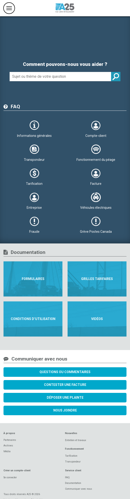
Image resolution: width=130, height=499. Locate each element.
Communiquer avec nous (78, 488)
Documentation (73, 483)
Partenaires (10, 440)
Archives (8, 445)
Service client (73, 470)
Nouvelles (71, 433)
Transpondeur (73, 461)
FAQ (67, 477)
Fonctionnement (74, 448)
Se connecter (10, 477)
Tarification (71, 455)
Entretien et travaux (75, 440)
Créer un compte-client (17, 470)
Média (7, 451)
